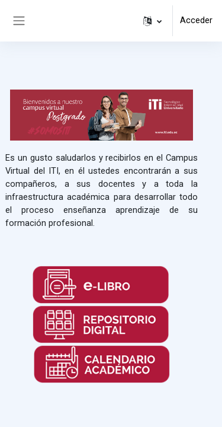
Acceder (196, 20)
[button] (152, 21)
